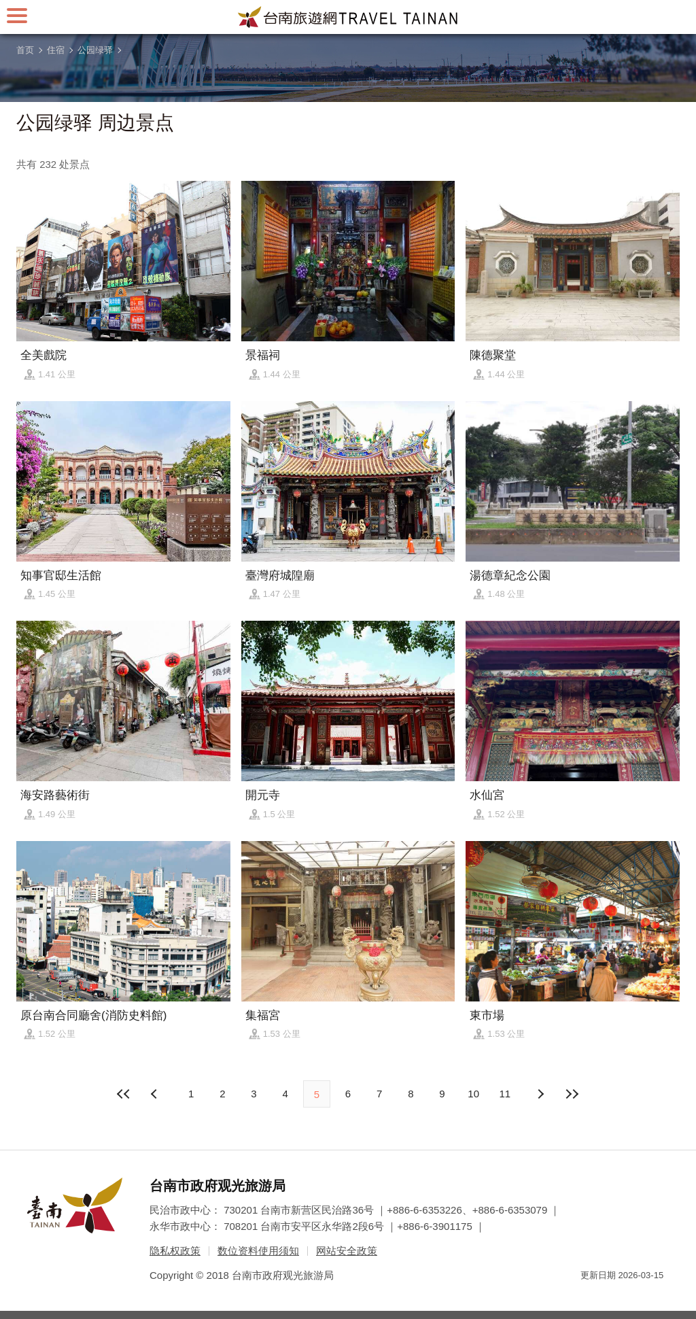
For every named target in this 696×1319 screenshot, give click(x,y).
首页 (25, 50)
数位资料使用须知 (258, 1250)
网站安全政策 (346, 1250)
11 (505, 1093)
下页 (155, 1094)
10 (473, 1093)
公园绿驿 (95, 50)
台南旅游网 (348, 17)
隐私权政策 (175, 1250)
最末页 (571, 1094)
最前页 (124, 1094)
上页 (540, 1094)
